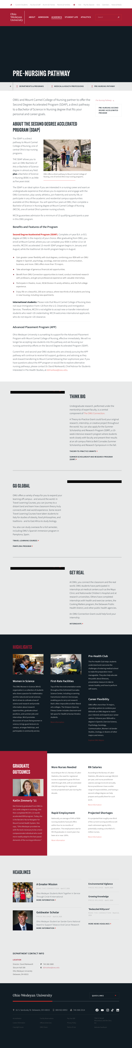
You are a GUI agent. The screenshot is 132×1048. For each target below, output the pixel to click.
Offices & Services (46, 1023)
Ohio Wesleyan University (17, 20)
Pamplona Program (22, 546)
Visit (79, 5)
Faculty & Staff (35, 5)
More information (57, 722)
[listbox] (104, 996)
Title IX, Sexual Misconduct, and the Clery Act (102, 1020)
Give (98, 5)
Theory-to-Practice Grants (83, 451)
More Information (95, 805)
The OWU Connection (94, 413)
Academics (56, 17)
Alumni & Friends (49, 5)
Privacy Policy (71, 1023)
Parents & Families (63, 5)
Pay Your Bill (71, 1018)
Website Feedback (100, 1027)
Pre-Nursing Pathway (91, 86)
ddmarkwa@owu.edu (57, 370)
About (32, 17)
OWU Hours (44, 1027)
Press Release (43, 916)
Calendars (105, 5)
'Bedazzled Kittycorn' (99, 909)
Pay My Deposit (89, 5)
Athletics (86, 17)
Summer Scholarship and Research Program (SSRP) (91, 458)
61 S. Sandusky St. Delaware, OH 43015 (33, 1010)
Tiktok (112, 1010)
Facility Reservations (47, 1018)
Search (118, 17)
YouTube (102, 1010)
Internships (76, 623)
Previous (10, 86)
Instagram (107, 1010)
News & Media (116, 5)
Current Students (21, 5)
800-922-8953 (61, 1010)
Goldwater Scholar (47, 912)
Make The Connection (47, 888)
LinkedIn (117, 1010)
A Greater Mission (46, 884)
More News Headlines (99, 924)
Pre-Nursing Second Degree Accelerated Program (108, 110)
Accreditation (17, 1018)
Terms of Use (71, 1027)
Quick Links (98, 995)
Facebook (97, 1010)
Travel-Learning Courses (25, 540)
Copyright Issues (18, 1027)
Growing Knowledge (98, 896)
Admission (43, 17)
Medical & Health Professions (55, 86)
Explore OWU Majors (96, 740)
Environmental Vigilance (100, 884)
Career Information (19, 1023)
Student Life (71, 17)
